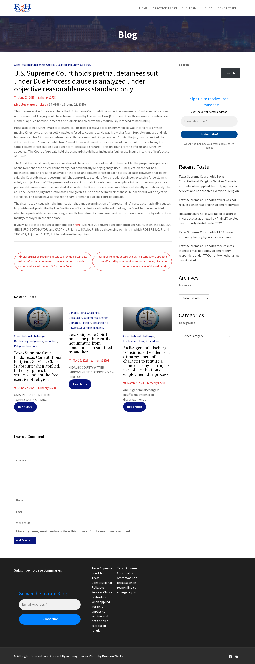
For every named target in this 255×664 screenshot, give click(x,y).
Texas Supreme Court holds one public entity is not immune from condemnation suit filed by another (91, 343)
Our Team (189, 8)
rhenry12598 (48, 97)
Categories (187, 323)
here (78, 225)
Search (184, 65)
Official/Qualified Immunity (62, 65)
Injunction (50, 341)
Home (143, 8)
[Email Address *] (209, 121)
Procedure (152, 341)
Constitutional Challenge (29, 65)
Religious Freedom (26, 346)
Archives (185, 285)
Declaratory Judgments (29, 341)
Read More (26, 406)
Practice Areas (164, 8)
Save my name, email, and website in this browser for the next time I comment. (74, 531)
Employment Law (134, 341)
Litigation (85, 323)
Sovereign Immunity (92, 328)
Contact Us (226, 8)
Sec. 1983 (86, 65)
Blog (209, 8)
